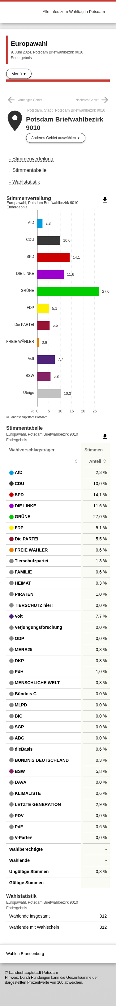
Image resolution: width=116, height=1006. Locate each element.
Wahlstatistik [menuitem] (26, 182)
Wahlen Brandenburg (25, 953)
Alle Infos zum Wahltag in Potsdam (74, 11)
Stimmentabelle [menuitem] (29, 170)
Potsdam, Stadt (40, 110)
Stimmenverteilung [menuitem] (33, 158)
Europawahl (29, 43)
